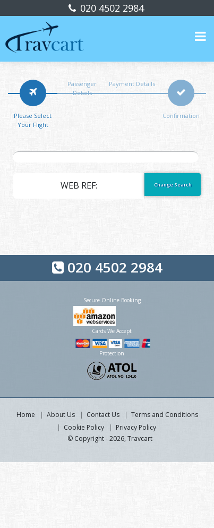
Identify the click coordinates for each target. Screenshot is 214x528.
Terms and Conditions (164, 414)
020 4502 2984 (111, 8)
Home (25, 414)
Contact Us (103, 414)
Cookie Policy (84, 427)
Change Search (173, 184)
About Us (61, 414)
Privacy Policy (136, 427)
